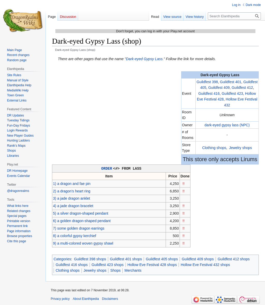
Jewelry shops (240, 148)
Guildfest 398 (207, 82)
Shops (115, 270)
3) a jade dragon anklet (71, 198)
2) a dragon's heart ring (71, 191)
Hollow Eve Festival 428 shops (152, 264)
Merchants (132, 270)
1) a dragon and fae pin (72, 183)
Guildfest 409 (219, 87)
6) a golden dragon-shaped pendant (82, 220)
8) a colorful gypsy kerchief (74, 235)
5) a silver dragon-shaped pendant (80, 213)
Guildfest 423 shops (108, 264)
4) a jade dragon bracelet (73, 206)
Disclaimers (110, 298)
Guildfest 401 (230, 82)
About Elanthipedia (86, 298)
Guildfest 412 (242, 87)
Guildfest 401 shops (126, 259)
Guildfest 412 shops (234, 259)
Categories (62, 259)
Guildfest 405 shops (162, 259)
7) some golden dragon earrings (78, 228)
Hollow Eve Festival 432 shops (205, 264)
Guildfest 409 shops (198, 259)
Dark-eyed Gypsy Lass (144, 59)
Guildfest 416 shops (72, 264)
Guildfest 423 (232, 93)
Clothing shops (214, 148)
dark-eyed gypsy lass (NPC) (226, 125)
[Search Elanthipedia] (234, 16)
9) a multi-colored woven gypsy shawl (83, 243)
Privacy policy (60, 298)
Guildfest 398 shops (90, 259)
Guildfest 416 (209, 93)
